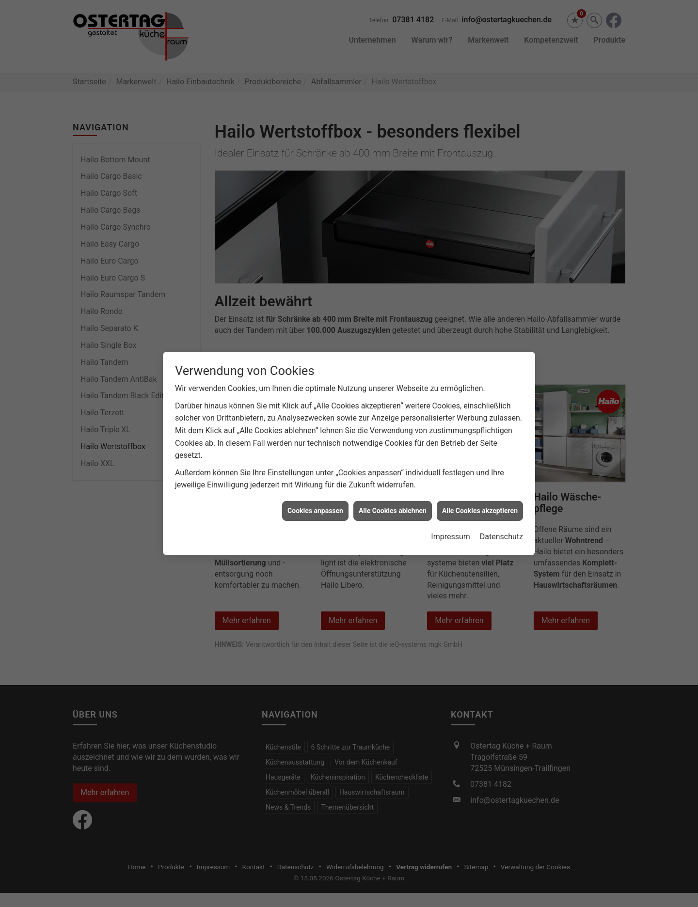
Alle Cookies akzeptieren (480, 511)
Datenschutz (501, 536)
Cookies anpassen (315, 511)
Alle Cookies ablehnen (393, 511)
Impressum (450, 536)
